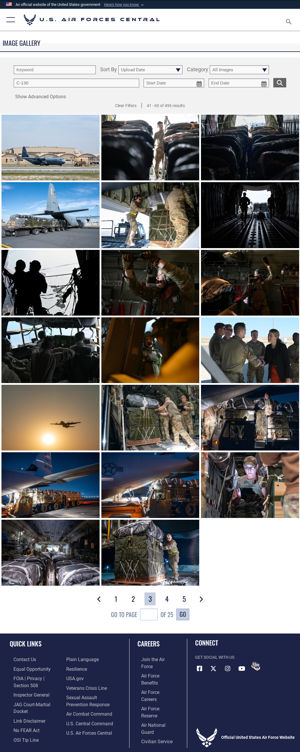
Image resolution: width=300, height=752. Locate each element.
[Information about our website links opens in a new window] (23, 704)
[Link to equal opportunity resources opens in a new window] (26, 668)
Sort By (108, 69)
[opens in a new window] (80, 659)
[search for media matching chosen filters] (279, 82)
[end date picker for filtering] (239, 83)
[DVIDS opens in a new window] (255, 666)
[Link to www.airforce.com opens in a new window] (153, 659)
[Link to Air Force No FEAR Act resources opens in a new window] (21, 713)
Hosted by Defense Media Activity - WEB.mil (150, 739)
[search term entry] (55, 69)
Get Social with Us (214, 657)
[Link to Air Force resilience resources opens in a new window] (75, 668)
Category (197, 69)
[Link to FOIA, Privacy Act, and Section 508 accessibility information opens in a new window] (34, 677)
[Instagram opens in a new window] (227, 668)
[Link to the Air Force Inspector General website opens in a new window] (26, 686)
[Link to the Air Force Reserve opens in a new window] (153, 686)
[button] (124, 5)
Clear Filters (126, 105)
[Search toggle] (290, 20)
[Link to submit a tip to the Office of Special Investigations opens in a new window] (20, 722)
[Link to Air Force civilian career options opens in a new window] (150, 704)
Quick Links (26, 643)
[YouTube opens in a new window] (241, 668)
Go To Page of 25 (142, 615)
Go (183, 614)
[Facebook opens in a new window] (199, 668)
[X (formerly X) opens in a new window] (213, 668)
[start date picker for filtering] (174, 83)
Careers (148, 643)
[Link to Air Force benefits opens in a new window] (153, 668)
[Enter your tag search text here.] (76, 83)
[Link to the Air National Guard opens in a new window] (154, 695)
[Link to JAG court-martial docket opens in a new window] (33, 695)
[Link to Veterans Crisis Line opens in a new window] (84, 686)
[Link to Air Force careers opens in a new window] (152, 677)
